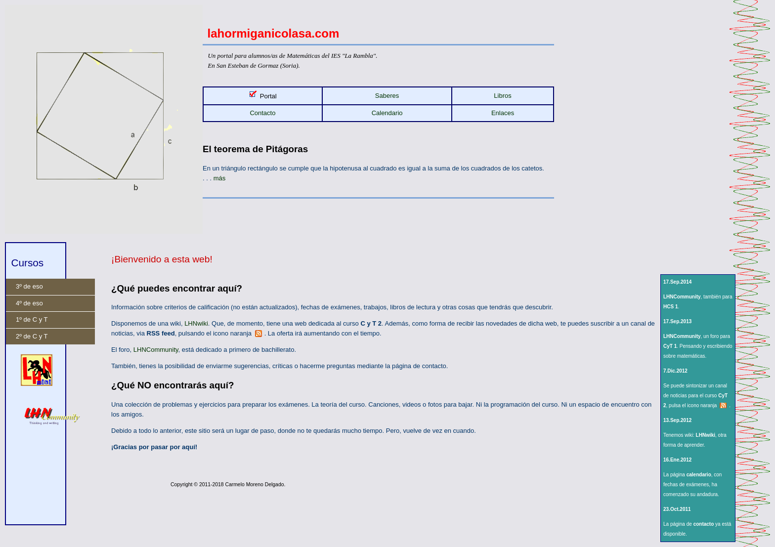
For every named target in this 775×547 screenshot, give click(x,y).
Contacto (262, 113)
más (220, 178)
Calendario (387, 113)
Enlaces (502, 113)
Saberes (387, 95)
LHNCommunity (155, 349)
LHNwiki (196, 323)
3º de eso (29, 286)
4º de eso (29, 303)
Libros (502, 95)
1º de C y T (31, 319)
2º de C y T (31, 336)
